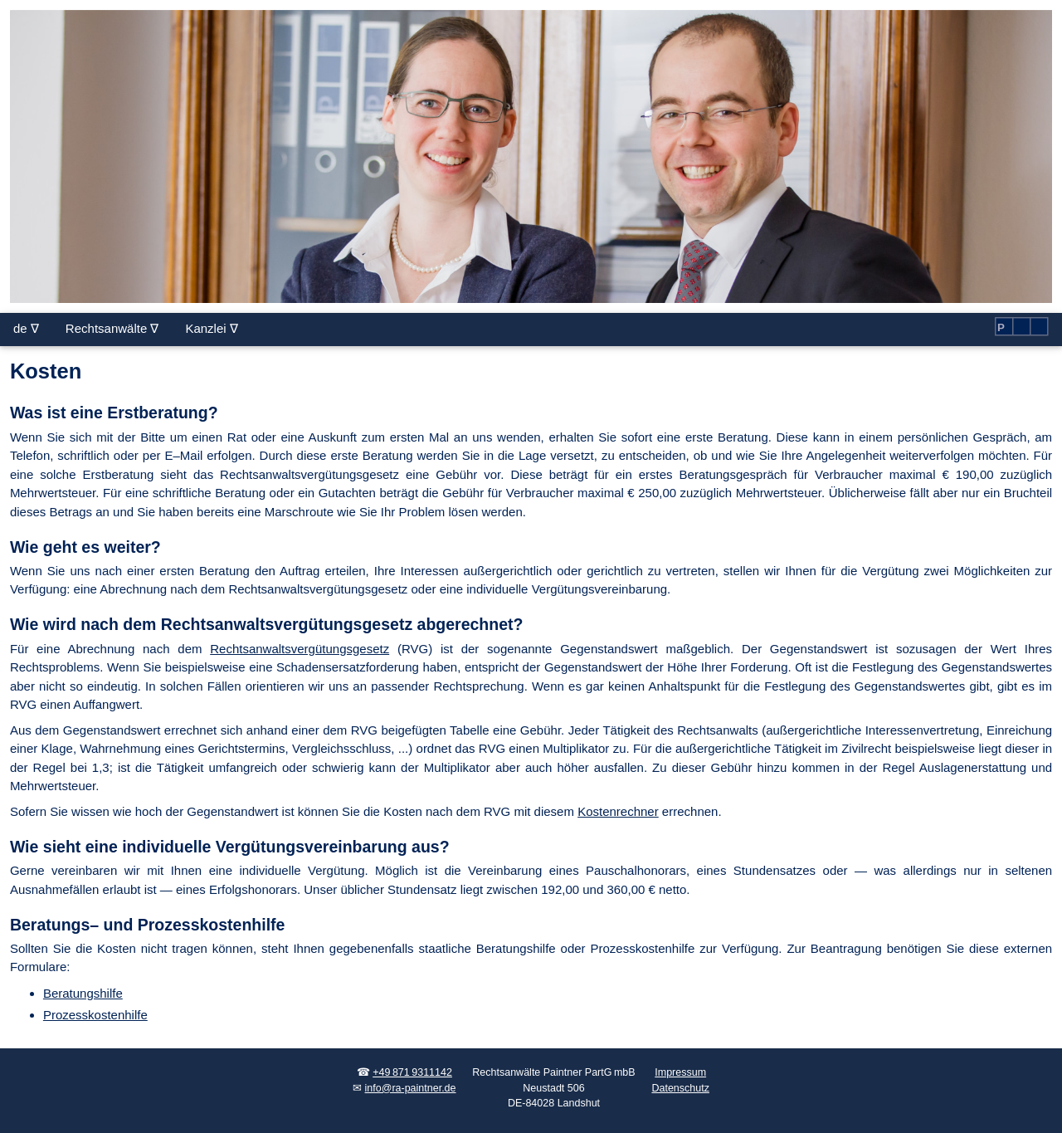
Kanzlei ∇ (211, 328)
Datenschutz (680, 1088)
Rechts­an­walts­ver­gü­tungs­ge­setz (299, 649)
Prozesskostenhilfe (95, 1015)
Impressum (680, 1072)
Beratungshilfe (83, 993)
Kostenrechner (618, 811)
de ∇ (26, 328)
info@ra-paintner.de (410, 1088)
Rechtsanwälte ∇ (112, 328)
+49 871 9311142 (412, 1072)
